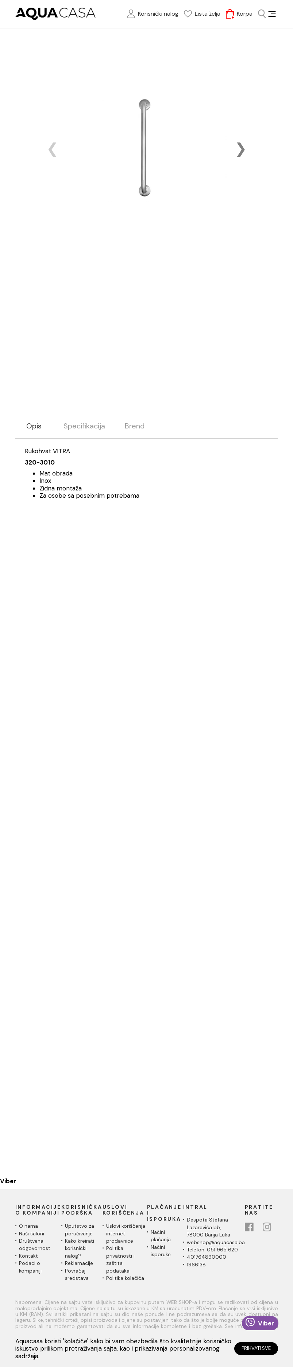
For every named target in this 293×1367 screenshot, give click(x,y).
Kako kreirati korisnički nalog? (79, 1248)
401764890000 (206, 1257)
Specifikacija (84, 426)
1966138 (196, 1264)
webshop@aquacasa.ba (216, 1242)
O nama (28, 1226)
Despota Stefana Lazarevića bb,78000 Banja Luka (208, 1227)
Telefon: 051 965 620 (212, 1249)
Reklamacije (79, 1263)
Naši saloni (31, 1233)
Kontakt (28, 1256)
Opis (34, 426)
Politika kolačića (125, 1278)
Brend (134, 426)
